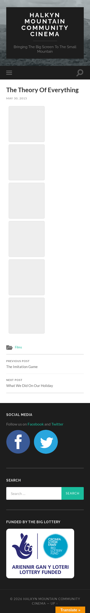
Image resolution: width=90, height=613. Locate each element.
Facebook (36, 424)
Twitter (57, 424)
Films (18, 347)
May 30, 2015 (16, 98)
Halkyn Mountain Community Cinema (45, 24)
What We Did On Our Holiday (45, 383)
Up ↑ (54, 603)
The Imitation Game (45, 364)
